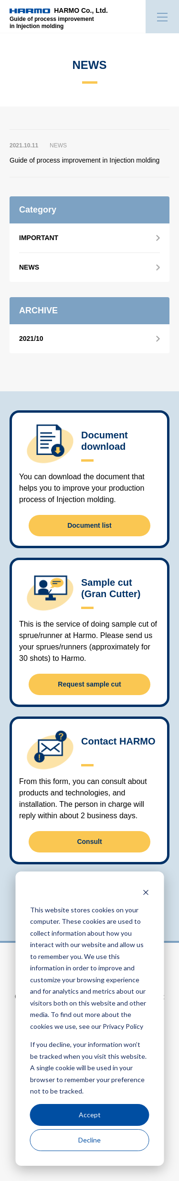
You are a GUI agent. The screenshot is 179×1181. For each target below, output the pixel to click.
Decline (89, 1140)
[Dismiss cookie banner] (145, 892)
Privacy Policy (123, 1026)
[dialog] (89, 1018)
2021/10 (31, 338)
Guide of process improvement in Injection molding (84, 160)
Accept (90, 1115)
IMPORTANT (38, 238)
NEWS (29, 267)
